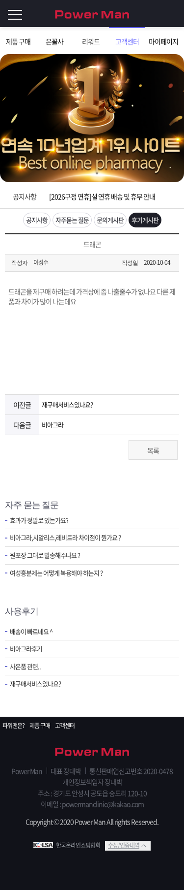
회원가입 (154, 13)
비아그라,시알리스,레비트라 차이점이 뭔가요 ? (65, 537)
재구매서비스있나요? (67, 404)
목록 (153, 450)
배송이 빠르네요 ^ (31, 631)
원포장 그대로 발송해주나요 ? (45, 555)
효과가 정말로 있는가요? (39, 520)
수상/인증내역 (123, 845)
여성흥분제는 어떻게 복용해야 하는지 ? (56, 573)
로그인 (174, 13)
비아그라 (52, 424)
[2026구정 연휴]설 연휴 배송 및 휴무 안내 (102, 196)
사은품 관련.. (25, 666)
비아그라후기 (26, 648)
